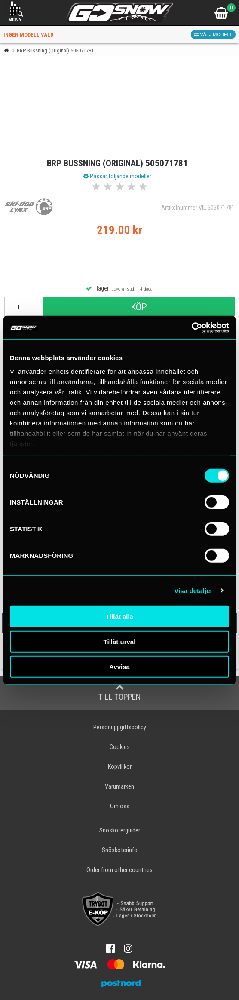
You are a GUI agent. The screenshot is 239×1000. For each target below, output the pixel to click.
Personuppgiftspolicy (119, 727)
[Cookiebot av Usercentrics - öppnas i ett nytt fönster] (191, 327)
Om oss (119, 806)
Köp (139, 306)
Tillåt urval (120, 641)
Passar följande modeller (117, 176)
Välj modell (213, 34)
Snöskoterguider (119, 830)
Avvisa (119, 666)
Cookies (120, 747)
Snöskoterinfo (120, 850)
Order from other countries (119, 870)
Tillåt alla (119, 616)
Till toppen (119, 692)
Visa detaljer (193, 590)
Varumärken (119, 786)
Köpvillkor (120, 767)
